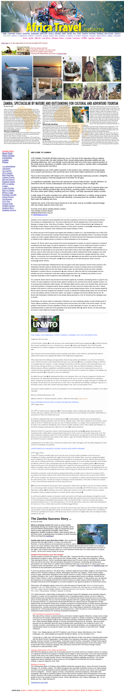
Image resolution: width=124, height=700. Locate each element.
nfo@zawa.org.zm (40, 215)
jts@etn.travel (82, 398)
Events (46, 339)
